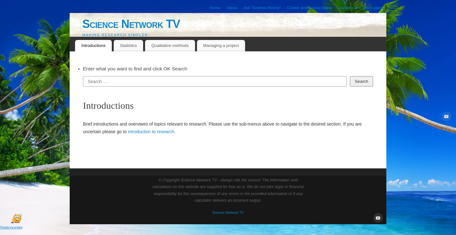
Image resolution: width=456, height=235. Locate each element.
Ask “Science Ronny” (262, 8)
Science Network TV (131, 23)
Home (215, 8)
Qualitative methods (170, 45)
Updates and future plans (361, 8)
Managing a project (221, 45)
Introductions (93, 45)
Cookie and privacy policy (309, 8)
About (232, 8)
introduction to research (151, 131)
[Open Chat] (16, 218)
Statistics (128, 45)
